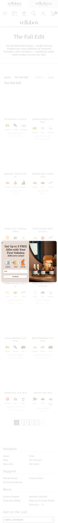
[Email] (15, 271)
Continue (15, 276)
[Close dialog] (2, 243)
